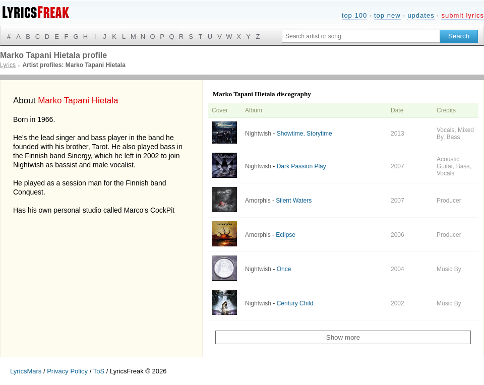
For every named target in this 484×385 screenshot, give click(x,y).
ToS (98, 371)
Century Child (295, 303)
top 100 (354, 15)
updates (420, 15)
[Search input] (361, 36)
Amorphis (258, 200)
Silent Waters (294, 200)
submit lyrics (462, 15)
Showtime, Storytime (304, 133)
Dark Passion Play (301, 166)
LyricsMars (25, 371)
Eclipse (285, 234)
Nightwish (258, 133)
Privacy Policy (67, 371)
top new (387, 15)
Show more (343, 337)
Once (284, 269)
